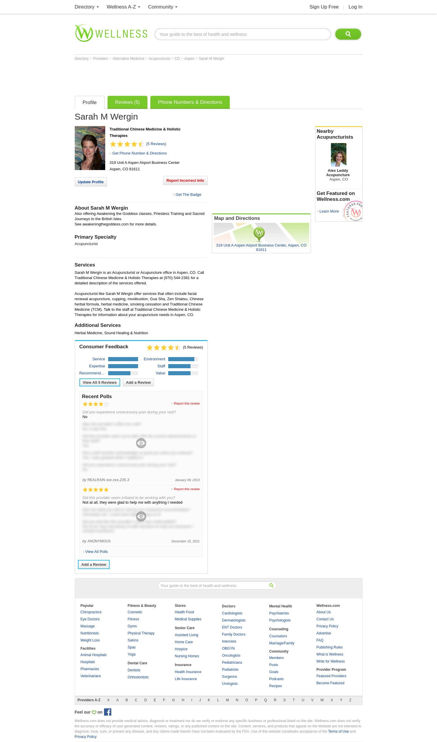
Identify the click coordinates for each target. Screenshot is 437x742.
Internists (229, 641)
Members (276, 658)
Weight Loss (90, 640)
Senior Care (185, 628)
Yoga (132, 654)
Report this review (187, 403)
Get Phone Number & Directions (139, 153)
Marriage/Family (282, 643)
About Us (324, 612)
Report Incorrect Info (185, 180)
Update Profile (91, 182)
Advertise (324, 633)
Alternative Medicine (129, 59)
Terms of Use (338, 731)
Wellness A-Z (121, 7)
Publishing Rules (330, 647)
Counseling (278, 629)
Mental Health (280, 606)
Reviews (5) (127, 102)
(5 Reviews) (156, 144)
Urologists (230, 684)
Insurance (183, 665)
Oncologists (231, 655)
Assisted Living (186, 635)
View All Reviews (100, 382)
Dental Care (137, 663)
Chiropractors (91, 612)
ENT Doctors (232, 627)
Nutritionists (90, 633)
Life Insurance (186, 679)
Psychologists (280, 620)
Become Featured (330, 683)
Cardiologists (232, 613)
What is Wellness (330, 654)
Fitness (133, 619)
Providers (101, 59)
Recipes (275, 686)
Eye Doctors (90, 619)
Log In (355, 7)
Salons (133, 640)
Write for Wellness (331, 661)
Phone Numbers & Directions (190, 102)
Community (160, 7)
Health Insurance (188, 672)
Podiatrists (230, 670)
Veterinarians (91, 676)
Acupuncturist (160, 59)
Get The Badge (188, 194)
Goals (273, 672)
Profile (90, 102)
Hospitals (88, 662)
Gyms (132, 626)
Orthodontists (138, 677)
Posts (273, 665)
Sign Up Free (324, 7)
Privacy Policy (328, 626)
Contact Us (325, 619)
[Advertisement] (181, 77)
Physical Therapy (141, 633)
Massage (88, 626)
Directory (85, 7)
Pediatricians (232, 663)
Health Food (184, 612)
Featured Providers (331, 676)
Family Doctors (234, 634)
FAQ (320, 640)
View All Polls (96, 551)
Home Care (184, 642)
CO (178, 59)
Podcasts (276, 679)
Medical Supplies (188, 619)
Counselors (278, 636)
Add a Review (138, 382)
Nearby (339, 134)
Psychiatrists (279, 613)
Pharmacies (90, 669)
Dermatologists (234, 620)
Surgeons (229, 677)
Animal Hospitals (94, 655)
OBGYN (228, 648)
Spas (132, 647)
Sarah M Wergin (211, 59)
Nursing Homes (187, 656)
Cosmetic (135, 612)
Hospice (181, 649)
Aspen (189, 59)
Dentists (134, 670)
